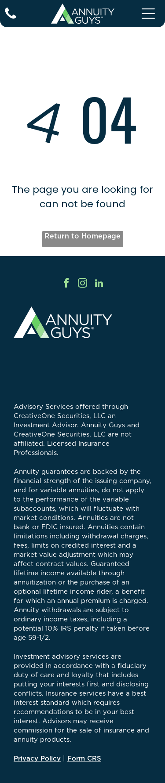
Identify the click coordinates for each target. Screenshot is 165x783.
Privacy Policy (37, 758)
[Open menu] (148, 13)
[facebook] (66, 284)
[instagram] (83, 284)
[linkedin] (99, 284)
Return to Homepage (82, 236)
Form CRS (84, 758)
